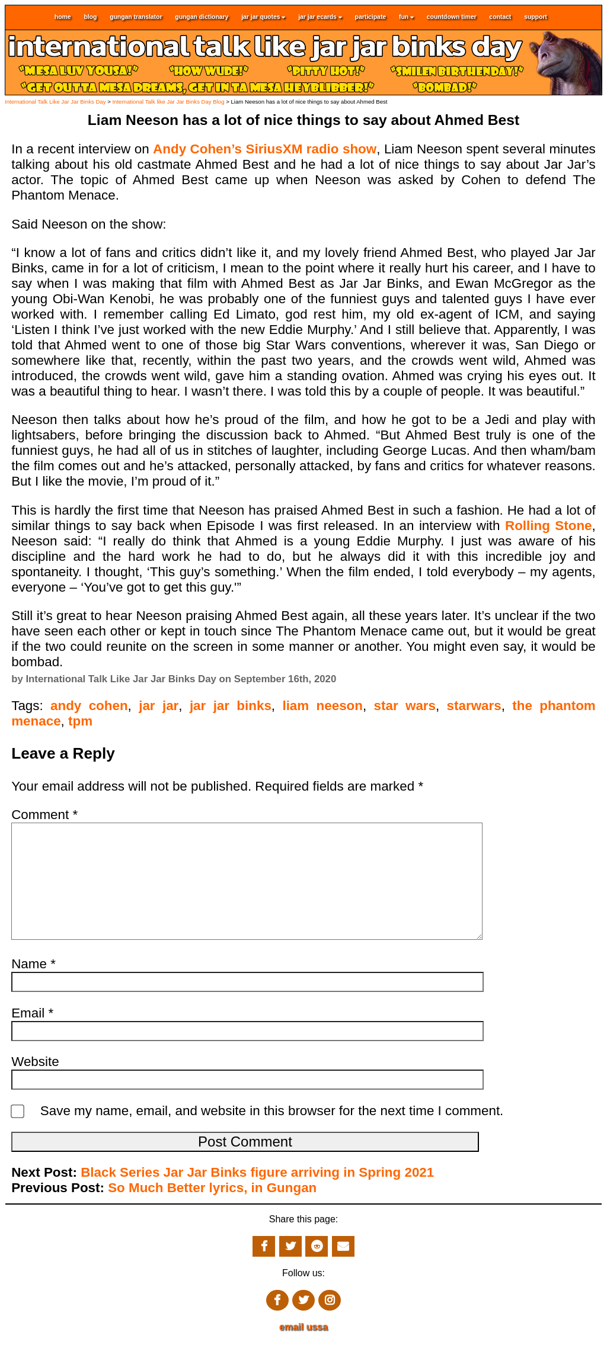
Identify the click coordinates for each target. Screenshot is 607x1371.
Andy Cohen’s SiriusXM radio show (264, 149)
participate (370, 17)
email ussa (303, 1351)
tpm (80, 721)
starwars (474, 705)
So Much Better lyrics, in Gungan (212, 1211)
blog (90, 17)
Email (32, 1036)
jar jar (158, 705)
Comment (44, 814)
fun (406, 17)
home (63, 17)
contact (500, 17)
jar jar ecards (320, 17)
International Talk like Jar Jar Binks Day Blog (168, 101)
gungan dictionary (201, 17)
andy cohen (89, 705)
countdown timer (452, 17)
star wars (405, 705)
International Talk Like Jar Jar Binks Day (55, 101)
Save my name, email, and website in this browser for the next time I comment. (272, 1134)
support (535, 17)
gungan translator (136, 17)
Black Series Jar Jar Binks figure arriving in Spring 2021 (257, 1196)
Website (35, 1085)
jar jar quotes (263, 17)
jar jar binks (230, 705)
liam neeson (322, 705)
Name (33, 987)
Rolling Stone (548, 525)
